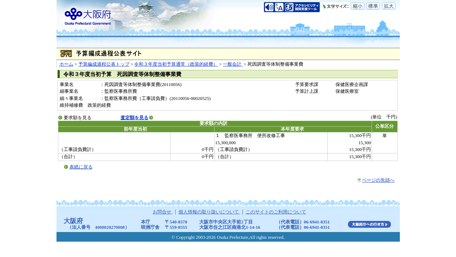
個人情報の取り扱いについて (209, 212)
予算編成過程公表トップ (103, 64)
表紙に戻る (81, 167)
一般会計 (232, 64)
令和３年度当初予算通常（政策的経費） (176, 64)
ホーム (66, 64)
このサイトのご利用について (276, 212)
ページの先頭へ (378, 180)
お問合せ (162, 212)
